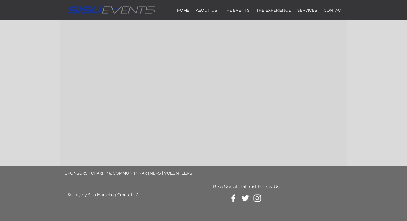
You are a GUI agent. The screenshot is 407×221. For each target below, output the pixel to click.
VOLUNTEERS (178, 173)
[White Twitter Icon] (245, 198)
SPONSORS (76, 173)
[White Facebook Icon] (233, 198)
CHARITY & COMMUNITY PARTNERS (126, 173)
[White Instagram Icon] (257, 198)
